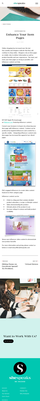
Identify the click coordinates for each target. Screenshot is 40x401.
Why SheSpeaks (24, 393)
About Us (4, 391)
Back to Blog (6, 24)
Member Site (23, 391)
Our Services (5, 393)
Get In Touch (8, 341)
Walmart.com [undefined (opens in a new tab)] (8, 122)
